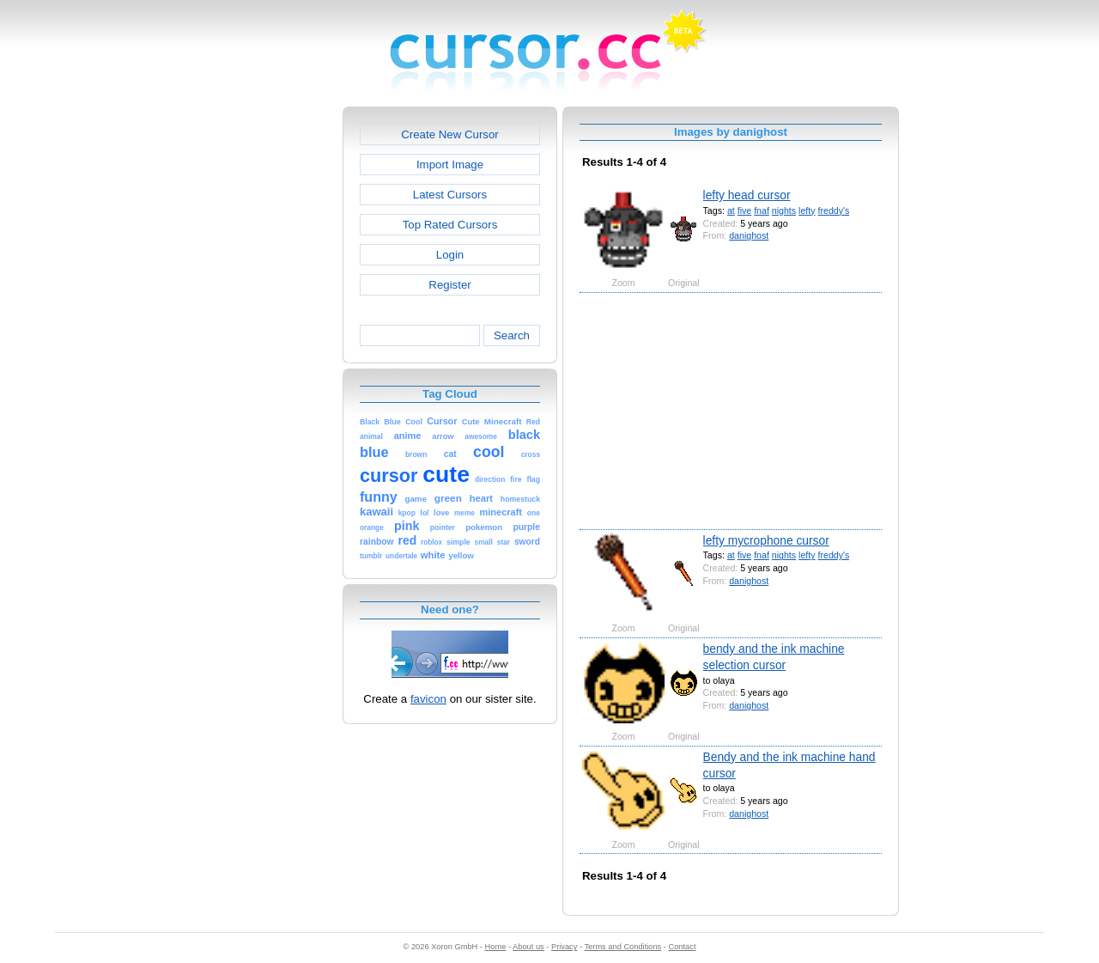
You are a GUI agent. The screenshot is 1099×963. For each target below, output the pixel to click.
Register (449, 284)
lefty (806, 210)
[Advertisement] (268, 364)
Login (450, 254)
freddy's (834, 210)
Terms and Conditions (622, 946)
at (731, 210)
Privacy (564, 946)
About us (528, 946)
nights (784, 210)
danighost (748, 235)
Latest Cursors (450, 194)
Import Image (449, 164)
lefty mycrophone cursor (766, 540)
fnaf (761, 210)
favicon (428, 698)
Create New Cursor (450, 134)
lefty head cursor (747, 195)
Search (512, 335)
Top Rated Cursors (450, 224)
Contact (682, 946)
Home (496, 946)
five (745, 210)
